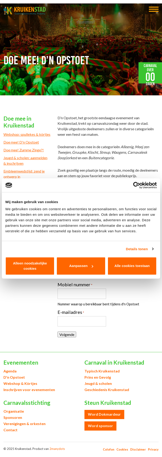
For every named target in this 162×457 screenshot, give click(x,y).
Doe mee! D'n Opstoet (21, 142)
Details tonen (137, 249)
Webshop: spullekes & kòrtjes (26, 134)
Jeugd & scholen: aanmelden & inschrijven (25, 160)
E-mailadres (71, 312)
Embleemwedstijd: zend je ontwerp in (24, 174)
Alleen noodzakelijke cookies (30, 265)
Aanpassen (81, 266)
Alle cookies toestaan (132, 266)
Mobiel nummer (75, 284)
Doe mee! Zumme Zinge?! (23, 150)
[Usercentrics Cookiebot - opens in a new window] (136, 185)
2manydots (57, 449)
